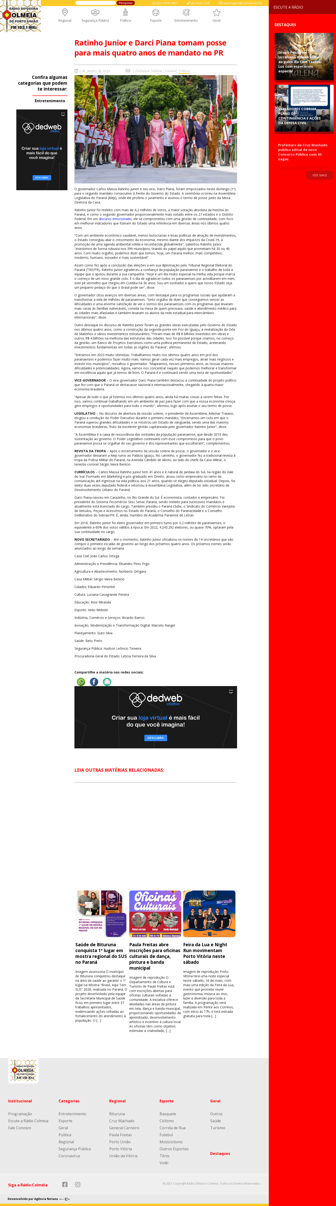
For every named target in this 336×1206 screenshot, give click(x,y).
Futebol (166, 1134)
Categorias (69, 1101)
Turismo (217, 1127)
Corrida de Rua (173, 1127)
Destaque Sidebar (148, 71)
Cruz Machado (121, 1120)
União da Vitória (123, 1155)
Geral (216, 20)
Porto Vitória (120, 1148)
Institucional (20, 1101)
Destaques (220, 1153)
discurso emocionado (115, 219)
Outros (216, 1113)
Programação (20, 1113)
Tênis (164, 1155)
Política (125, 20)
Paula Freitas (120, 1134)
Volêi (164, 1162)
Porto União (120, 1141)
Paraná (170, 71)
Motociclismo (171, 1141)
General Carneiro (124, 1127)
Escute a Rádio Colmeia (28, 1120)
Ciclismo (167, 1120)
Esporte (156, 20)
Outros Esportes (174, 1148)
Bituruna (117, 1113)
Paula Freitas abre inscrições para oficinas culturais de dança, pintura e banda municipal (154, 956)
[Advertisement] (155, 841)
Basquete (168, 1113)
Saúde (215, 1120)
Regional (64, 20)
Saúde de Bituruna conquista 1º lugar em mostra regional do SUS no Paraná (101, 953)
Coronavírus (69, 1155)
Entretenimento (186, 20)
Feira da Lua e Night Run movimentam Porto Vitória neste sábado (205, 953)
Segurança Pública (95, 20)
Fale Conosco (19, 1127)
